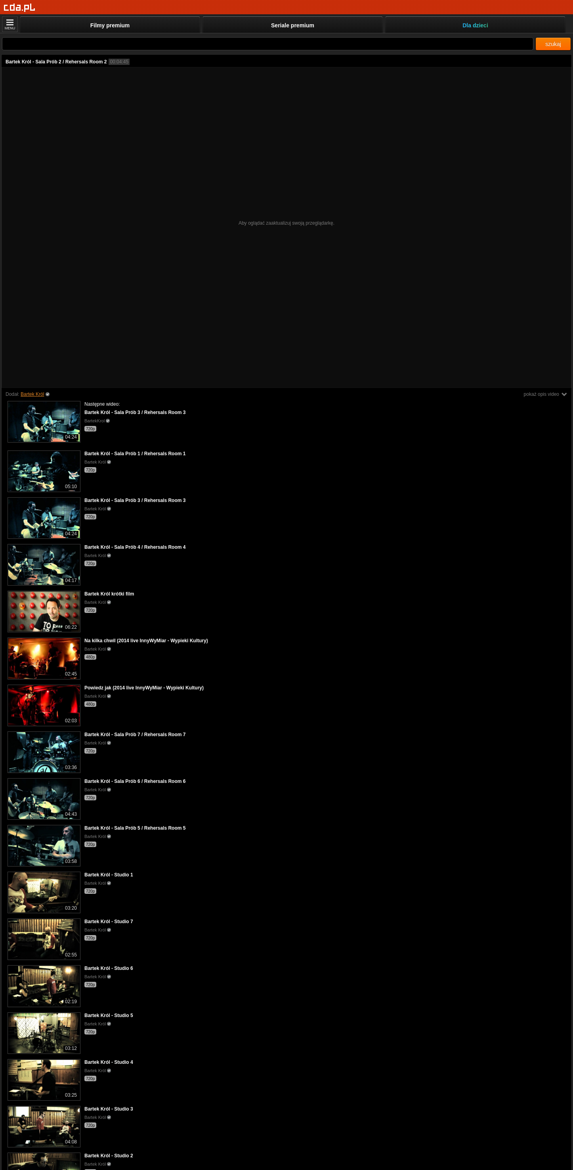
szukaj (553, 44)
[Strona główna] (19, 8)
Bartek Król (32, 394)
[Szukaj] (267, 43)
